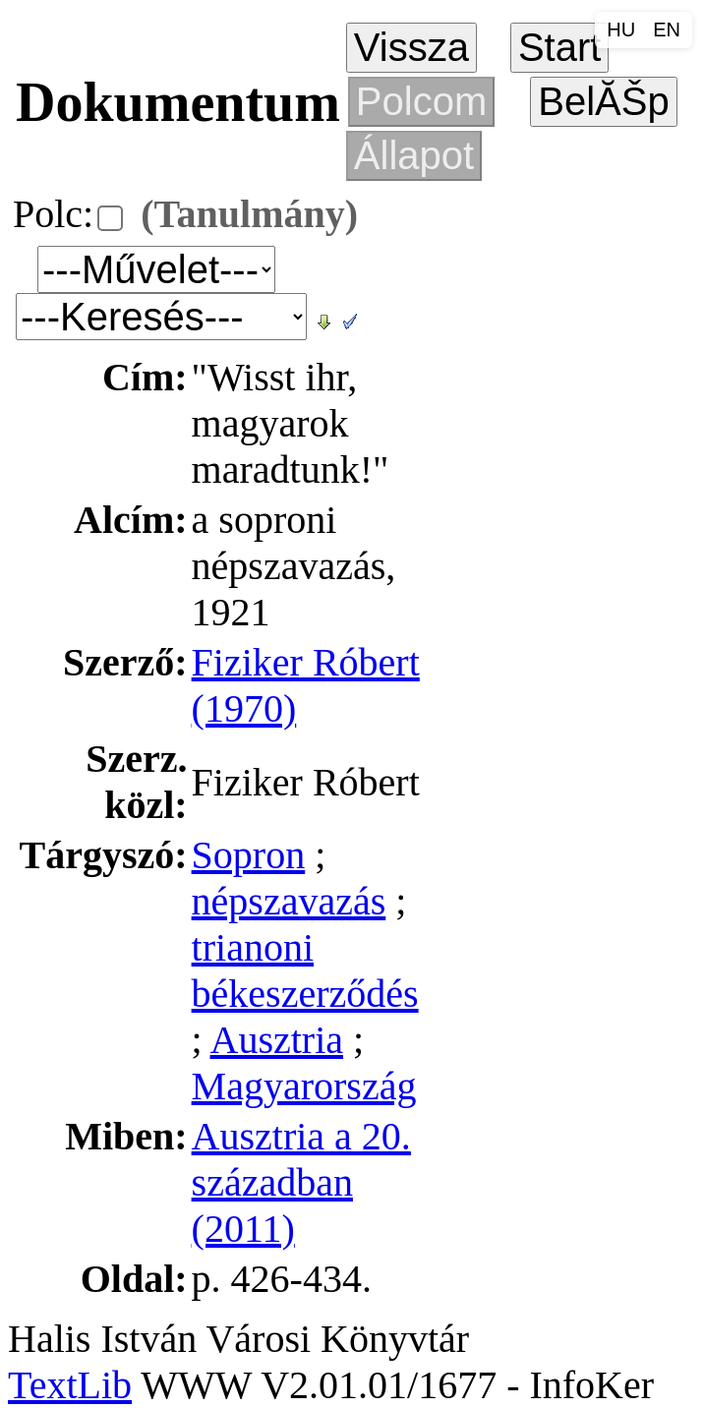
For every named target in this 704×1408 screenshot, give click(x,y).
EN (666, 29)
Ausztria (277, 1040)
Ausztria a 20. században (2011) (301, 1182)
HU (621, 29)
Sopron (249, 855)
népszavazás (289, 901)
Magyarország (304, 1086)
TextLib (70, 1385)
